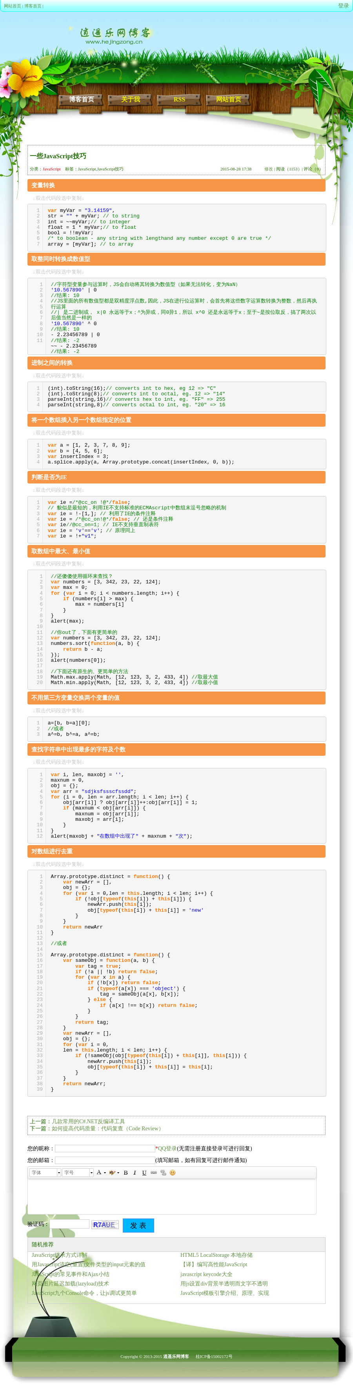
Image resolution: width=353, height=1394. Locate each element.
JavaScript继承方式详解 (59, 1255)
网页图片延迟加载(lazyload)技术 (70, 1284)
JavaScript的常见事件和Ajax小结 (70, 1274)
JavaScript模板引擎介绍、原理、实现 (224, 1293)
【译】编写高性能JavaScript (213, 1264)
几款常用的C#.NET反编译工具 (88, 1121)
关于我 (130, 99)
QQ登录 (167, 1148)
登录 (343, 6)
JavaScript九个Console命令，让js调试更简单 (84, 1293)
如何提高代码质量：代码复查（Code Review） (108, 1128)
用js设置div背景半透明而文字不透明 (224, 1284)
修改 (268, 169)
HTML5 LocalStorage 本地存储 (216, 1255)
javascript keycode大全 (206, 1274)
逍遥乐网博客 (176, 1356)
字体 (36, 1172)
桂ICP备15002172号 (214, 1356)
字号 (69, 1172)
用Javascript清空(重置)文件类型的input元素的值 (89, 1264)
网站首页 (12, 6)
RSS (179, 99)
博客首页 (33, 6)
